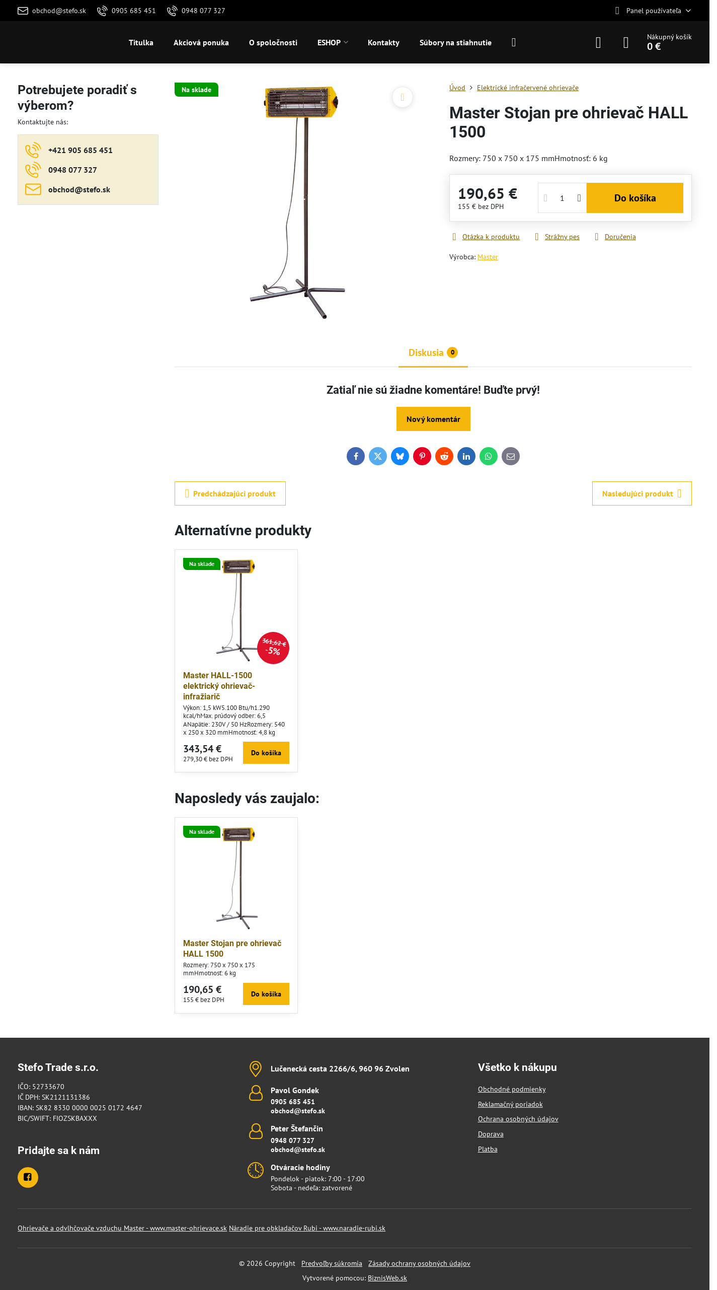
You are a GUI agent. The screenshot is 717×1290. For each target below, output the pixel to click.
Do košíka (635, 197)
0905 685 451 (293, 1101)
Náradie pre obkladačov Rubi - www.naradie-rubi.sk (307, 1228)
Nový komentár (433, 419)
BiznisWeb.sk (387, 1277)
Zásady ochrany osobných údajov (419, 1263)
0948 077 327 (292, 1140)
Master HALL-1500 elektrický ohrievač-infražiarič (219, 686)
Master (487, 256)
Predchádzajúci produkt (230, 493)
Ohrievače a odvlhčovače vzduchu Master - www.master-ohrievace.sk (122, 1228)
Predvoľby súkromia (331, 1263)
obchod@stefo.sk (298, 1110)
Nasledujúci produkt (642, 493)
